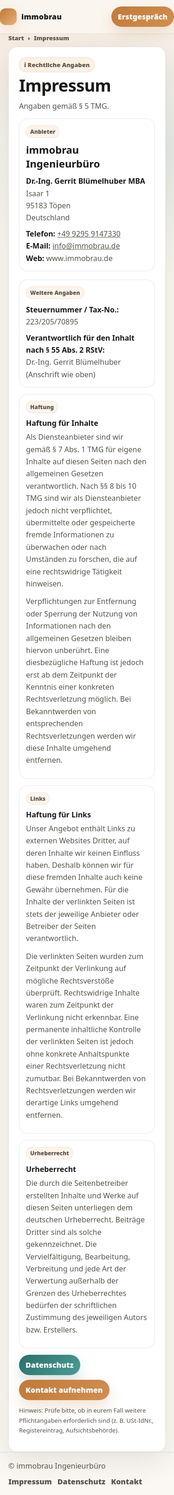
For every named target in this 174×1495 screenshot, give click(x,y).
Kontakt (126, 1481)
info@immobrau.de (86, 246)
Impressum (30, 1481)
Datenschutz (50, 1365)
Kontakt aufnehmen (64, 1390)
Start (16, 38)
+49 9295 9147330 (88, 234)
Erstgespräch (143, 17)
